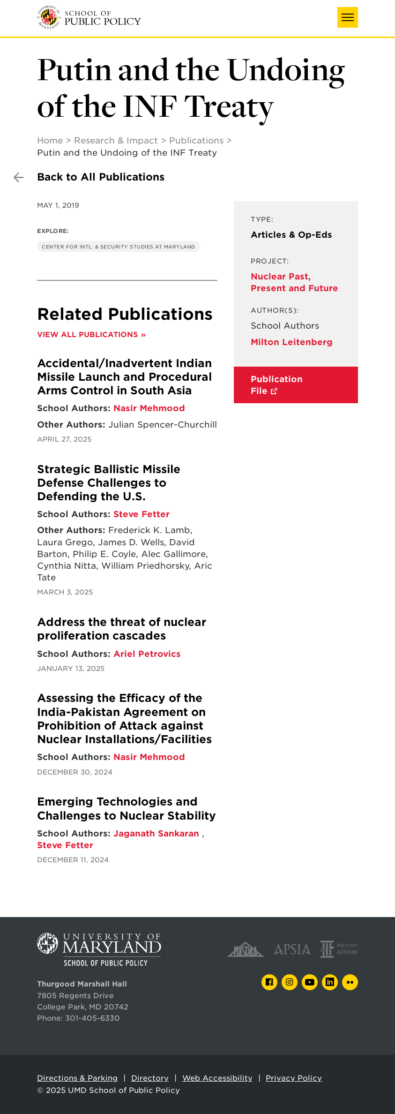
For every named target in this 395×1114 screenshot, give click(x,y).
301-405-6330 (92, 1018)
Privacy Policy (294, 1078)
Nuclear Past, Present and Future (294, 282)
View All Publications (87, 334)
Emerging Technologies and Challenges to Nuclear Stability (126, 808)
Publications (196, 140)
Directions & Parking (77, 1078)
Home (50, 140)
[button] (347, 17)
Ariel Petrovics (147, 654)
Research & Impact (116, 140)
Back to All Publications (100, 177)
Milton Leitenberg (292, 342)
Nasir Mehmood (149, 408)
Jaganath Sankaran (157, 833)
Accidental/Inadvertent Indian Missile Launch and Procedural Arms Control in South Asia (124, 377)
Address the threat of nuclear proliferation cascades (121, 629)
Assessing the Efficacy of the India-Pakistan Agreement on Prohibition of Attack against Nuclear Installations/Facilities (124, 719)
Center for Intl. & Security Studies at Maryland (118, 246)
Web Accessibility (217, 1078)
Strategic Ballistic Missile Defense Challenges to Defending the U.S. (108, 483)
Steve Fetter (141, 514)
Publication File (277, 385)
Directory (150, 1078)
